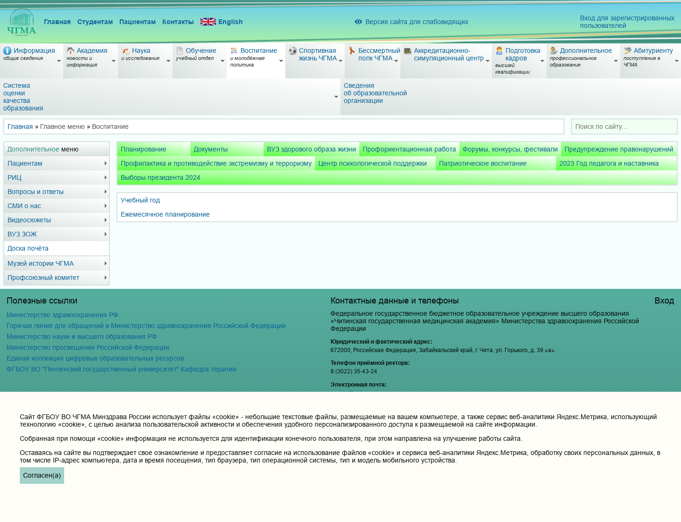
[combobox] (624, 126)
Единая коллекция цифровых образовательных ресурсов (95, 358)
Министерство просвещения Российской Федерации (88, 347)
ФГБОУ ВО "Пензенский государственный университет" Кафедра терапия (121, 369)
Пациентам (137, 21)
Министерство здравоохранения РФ (62, 315)
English (221, 22)
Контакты (178, 21)
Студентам (95, 21)
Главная (57, 21)
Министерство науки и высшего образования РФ (82, 336)
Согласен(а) (42, 475)
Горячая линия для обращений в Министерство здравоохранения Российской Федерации (146, 325)
